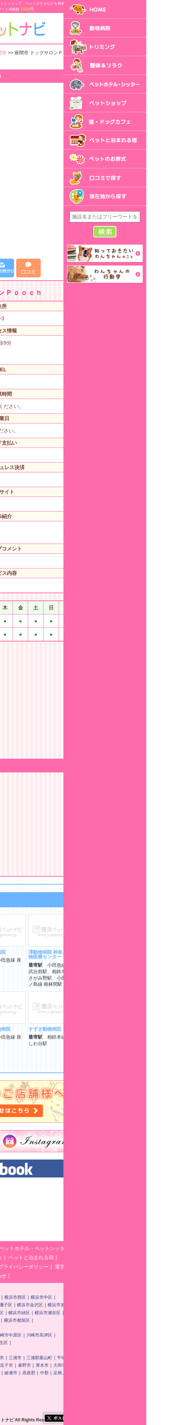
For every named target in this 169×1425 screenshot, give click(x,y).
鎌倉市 (10, 1365)
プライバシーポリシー (106, 1267)
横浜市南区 (14, 1304)
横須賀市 (78, 1357)
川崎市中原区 (91, 1335)
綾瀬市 (93, 1372)
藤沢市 (27, 1365)
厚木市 (125, 1365)
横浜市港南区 (47, 1312)
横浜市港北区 (143, 1304)
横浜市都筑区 (100, 1320)
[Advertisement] (84, 170)
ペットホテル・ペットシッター (117, 1248)
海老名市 (34, 1372)
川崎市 (10, 1335)
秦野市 (107, 1365)
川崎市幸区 (63, 1335)
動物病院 (35, 1248)
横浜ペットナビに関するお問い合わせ (46, 1276)
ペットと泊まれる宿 (114, 1257)
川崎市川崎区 (35, 1335)
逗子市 (89, 1365)
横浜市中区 (124, 1297)
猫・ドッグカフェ (65, 1257)
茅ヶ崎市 (69, 1365)
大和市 (142, 1365)
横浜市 (10, 1297)
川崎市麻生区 (78, 1342)
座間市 (82, 52)
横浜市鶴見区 (35, 1297)
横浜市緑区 (102, 1312)
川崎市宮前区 (47, 1342)
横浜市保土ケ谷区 (47, 1304)
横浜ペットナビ (35, 1189)
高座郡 (111, 1372)
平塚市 (146, 1357)
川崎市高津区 (122, 1335)
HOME (11, 1248)
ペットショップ (21, 1257)
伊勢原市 (12, 1372)
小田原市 (47, 1365)
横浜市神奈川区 (67, 1297)
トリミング (63, 1248)
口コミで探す (60, 1267)
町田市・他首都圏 (60, 1380)
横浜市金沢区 (113, 1304)
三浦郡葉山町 (122, 1357)
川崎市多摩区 (17, 1342)
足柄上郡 (145, 1372)
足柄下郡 (30, 1380)
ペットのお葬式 (21, 1267)
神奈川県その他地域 (47, 52)
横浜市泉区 (41, 1320)
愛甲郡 (10, 1380)
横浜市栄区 (14, 1320)
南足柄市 (74, 1372)
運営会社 (148, 1267)
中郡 (127, 1372)
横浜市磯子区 (82, 1304)
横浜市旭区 (75, 1312)
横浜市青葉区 (69, 1320)
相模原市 (56, 1357)
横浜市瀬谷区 (130, 1312)
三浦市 (98, 1357)
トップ (11, 52)
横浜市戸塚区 (17, 1312)
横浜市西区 (98, 1297)
